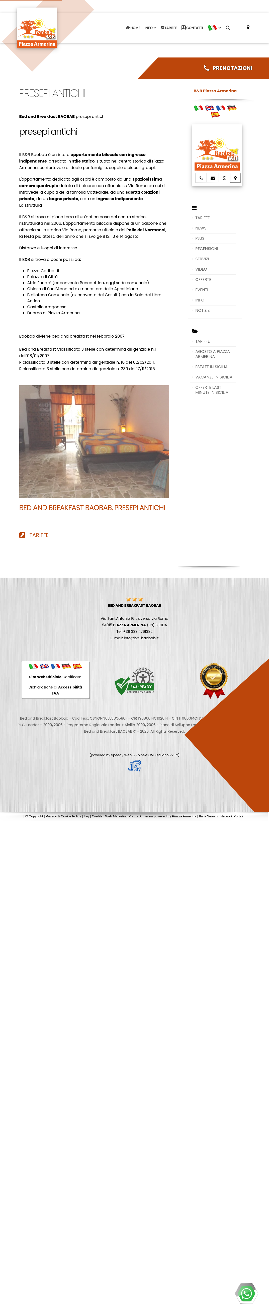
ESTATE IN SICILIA (211, 367)
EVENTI (201, 290)
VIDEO (201, 269)
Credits (97, 816)
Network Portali (231, 816)
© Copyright (34, 816)
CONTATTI (192, 27)
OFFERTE (203, 279)
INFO (199, 300)
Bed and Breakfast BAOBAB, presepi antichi (92, 508)
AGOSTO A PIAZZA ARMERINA (212, 354)
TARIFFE (169, 27)
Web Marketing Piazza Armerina (129, 816)
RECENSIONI (206, 249)
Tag (86, 816)
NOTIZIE (202, 310)
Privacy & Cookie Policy (63, 816)
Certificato (55, 676)
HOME (133, 27)
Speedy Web (121, 755)
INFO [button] (150, 28)
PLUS (199, 238)
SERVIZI (202, 259)
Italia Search (208, 816)
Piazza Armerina (184, 816)
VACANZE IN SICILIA (213, 377)
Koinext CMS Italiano (152, 755)
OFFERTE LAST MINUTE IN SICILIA (211, 389)
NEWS (200, 228)
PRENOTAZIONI (228, 68)
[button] (214, 27)
